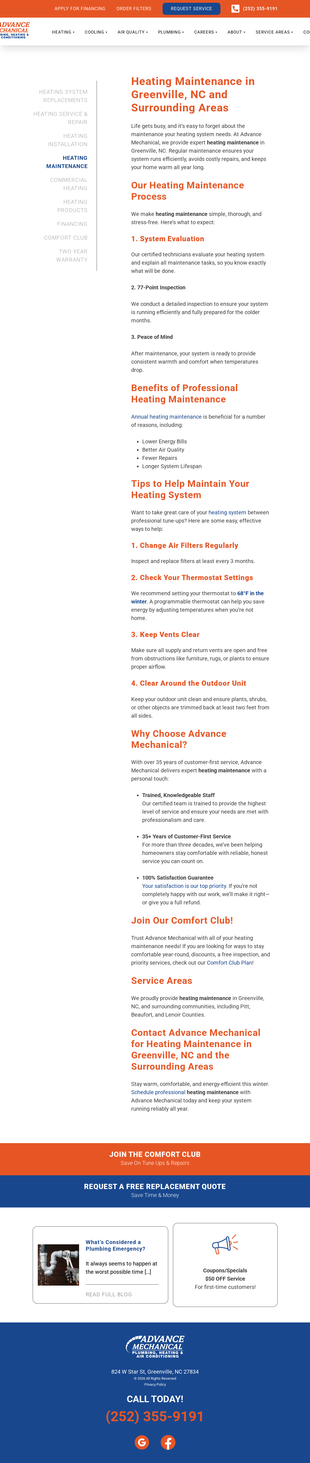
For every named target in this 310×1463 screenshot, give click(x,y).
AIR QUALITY (131, 32)
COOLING (94, 32)
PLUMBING (169, 32)
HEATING (61, 32)
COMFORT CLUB (66, 237)
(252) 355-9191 (260, 8)
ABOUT (235, 32)
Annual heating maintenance (166, 416)
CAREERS (204, 32)
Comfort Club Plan (229, 962)
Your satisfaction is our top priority (184, 886)
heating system (227, 512)
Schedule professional (158, 1092)
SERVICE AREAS (273, 32)
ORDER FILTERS (134, 8)
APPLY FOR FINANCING (80, 8)
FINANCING (72, 224)
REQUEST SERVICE (191, 8)
